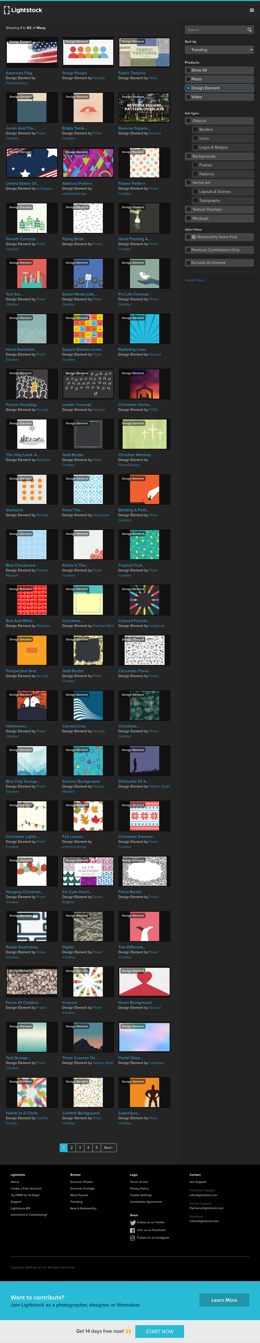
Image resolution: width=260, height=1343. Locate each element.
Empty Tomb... (74, 128)
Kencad (99, 78)
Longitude (157, 625)
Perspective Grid (21, 671)
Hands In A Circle (22, 1113)
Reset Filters (195, 280)
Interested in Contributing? (29, 1214)
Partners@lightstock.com (206, 1208)
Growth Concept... (22, 239)
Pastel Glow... (130, 1057)
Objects (196, 121)
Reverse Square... (134, 128)
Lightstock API (20, 1208)
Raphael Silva (103, 625)
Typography (207, 200)
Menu (252, 10)
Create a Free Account (26, 1188)
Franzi (98, 244)
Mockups (197, 218)
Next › (108, 1147)
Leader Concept (76, 404)
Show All (199, 70)
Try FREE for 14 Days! (25, 1195)
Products (192, 62)
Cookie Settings (141, 1195)
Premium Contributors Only (215, 250)
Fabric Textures (132, 73)
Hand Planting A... (134, 239)
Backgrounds (201, 156)
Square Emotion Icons (82, 349)
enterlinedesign (74, 193)
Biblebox (43, 460)
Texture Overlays (204, 209)
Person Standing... (22, 404)
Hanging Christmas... (25, 891)
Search (249, 29)
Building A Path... (133, 510)
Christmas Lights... (22, 836)
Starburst (14, 510)
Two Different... (132, 947)
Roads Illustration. (22, 947)
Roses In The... (75, 565)
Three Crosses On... (80, 1057)
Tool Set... (14, 294)
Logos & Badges (211, 147)
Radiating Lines (132, 349)
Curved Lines (74, 726)
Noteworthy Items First (214, 237)
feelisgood (101, 515)
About (15, 1182)
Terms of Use (139, 1182)
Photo (196, 79)
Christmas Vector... (135, 404)
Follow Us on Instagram (153, 1237)
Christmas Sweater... (137, 836)
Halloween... (17, 726)
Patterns (204, 174)
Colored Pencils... (134, 620)
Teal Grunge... (18, 1057)
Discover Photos (81, 1182)
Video (196, 97)
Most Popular (79, 1195)
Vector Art (198, 183)
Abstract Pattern (77, 183)
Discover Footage (82, 1188)
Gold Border (73, 454)
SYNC (153, 409)
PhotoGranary (16, 83)
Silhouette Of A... (133, 781)
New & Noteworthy (83, 1208)
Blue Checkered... (22, 565)
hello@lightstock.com (204, 1221)
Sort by (190, 41)
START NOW (160, 1331)
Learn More (224, 1300)
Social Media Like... (79, 294)
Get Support (198, 1182)
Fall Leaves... (74, 836)
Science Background (81, 781)
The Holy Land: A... (23, 454)
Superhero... (129, 1113)
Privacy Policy (139, 1188)
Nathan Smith (159, 786)
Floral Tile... (72, 510)
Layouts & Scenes (212, 191)
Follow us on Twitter (151, 1222)
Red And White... (21, 620)
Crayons (69, 1002)
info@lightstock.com (203, 1195)
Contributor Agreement (146, 1201)
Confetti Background (81, 1113)
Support (16, 1201)
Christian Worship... (136, 454)
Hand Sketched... (21, 349)
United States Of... (22, 183)
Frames (203, 165)
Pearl (153, 78)
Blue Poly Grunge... (23, 781)
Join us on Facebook (151, 1230)
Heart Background (135, 1002)
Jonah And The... (21, 128)
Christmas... (73, 620)
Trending (76, 1201)
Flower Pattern (131, 183)
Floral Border (130, 891)
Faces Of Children (22, 1002)
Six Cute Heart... (77, 891)
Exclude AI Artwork (208, 262)
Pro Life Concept (133, 294)
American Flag (19, 73)
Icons (201, 138)
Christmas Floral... (134, 671)
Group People (74, 73)
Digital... (69, 947)
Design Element (205, 88)
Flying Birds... (74, 239)
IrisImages (44, 188)
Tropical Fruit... (131, 565)
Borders (203, 129)
